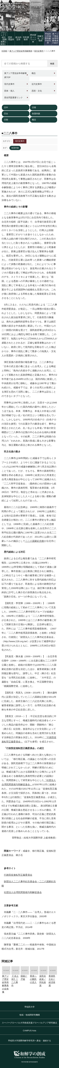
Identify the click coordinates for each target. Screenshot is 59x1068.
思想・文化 (37, 91)
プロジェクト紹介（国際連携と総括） (4, 38)
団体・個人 (9, 91)
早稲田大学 (29, 1007)
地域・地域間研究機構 (29, 1015)
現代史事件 (9, 84)
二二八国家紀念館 (34, 541)
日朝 (6, 120)
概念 (34, 73)
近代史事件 (37, 84)
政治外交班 (18, 38)
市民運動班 (26, 38)
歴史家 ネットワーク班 (33, 38)
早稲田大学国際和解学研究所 (48, 38)
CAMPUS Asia (29, 1030)
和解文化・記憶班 (40, 38)
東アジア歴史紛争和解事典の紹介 (55, 38)
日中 (6, 107)
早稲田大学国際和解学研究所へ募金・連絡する (29, 1040)
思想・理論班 (11, 38)
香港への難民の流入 (33, 979)
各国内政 (36, 113)
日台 (6, 113)
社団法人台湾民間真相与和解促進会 (23, 892)
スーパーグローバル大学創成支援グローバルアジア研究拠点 (29, 1023)
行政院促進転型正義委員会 (18, 875)
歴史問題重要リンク (13, 97)
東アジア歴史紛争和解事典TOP (15, 75)
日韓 (34, 107)
